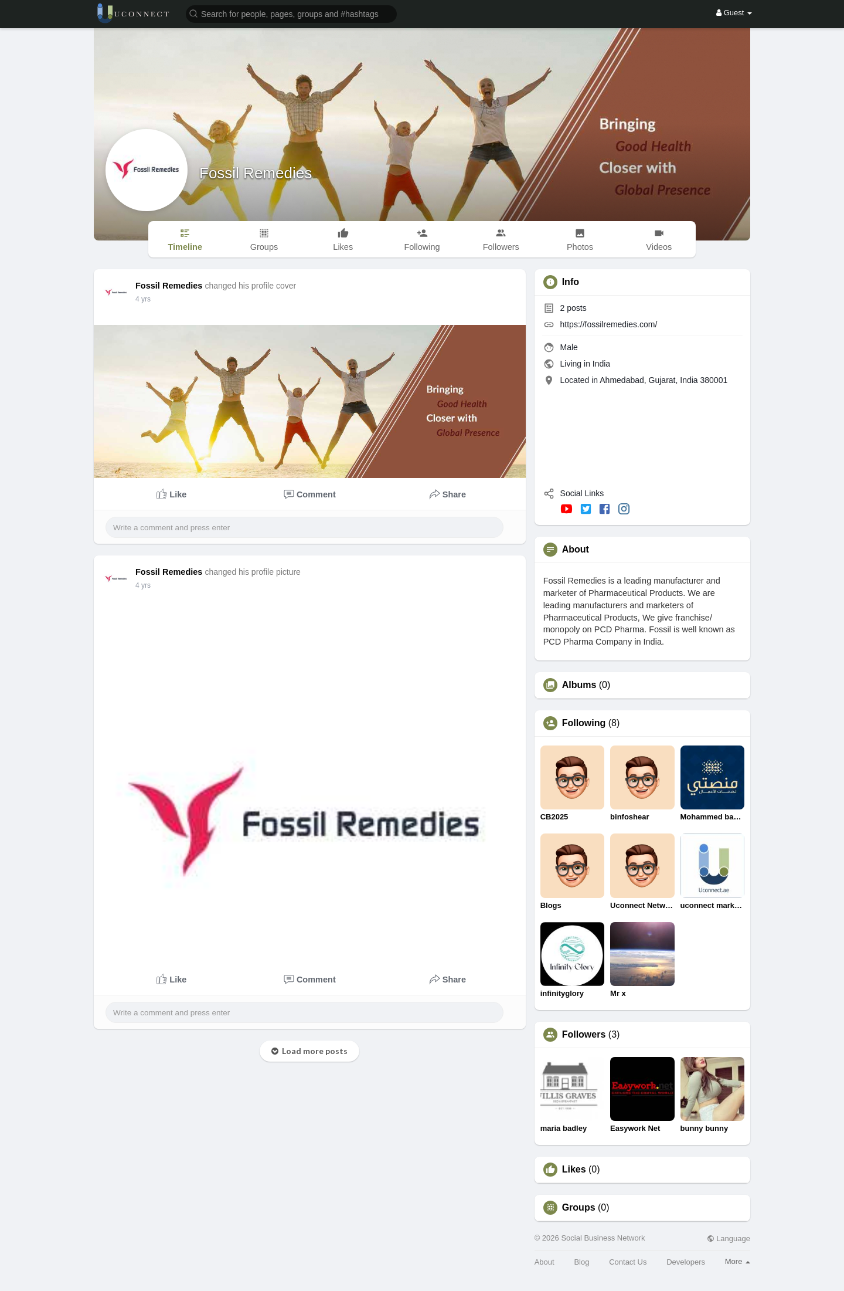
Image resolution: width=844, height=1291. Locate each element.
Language (728, 1238)
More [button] (737, 1261)
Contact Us (627, 1262)
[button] (291, 13)
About (544, 1262)
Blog (581, 1262)
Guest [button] (734, 12)
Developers (685, 1262)
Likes (574, 1169)
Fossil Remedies (255, 173)
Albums (579, 685)
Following (584, 723)
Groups (578, 1207)
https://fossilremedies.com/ (609, 324)
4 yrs (143, 299)
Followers (584, 1034)
